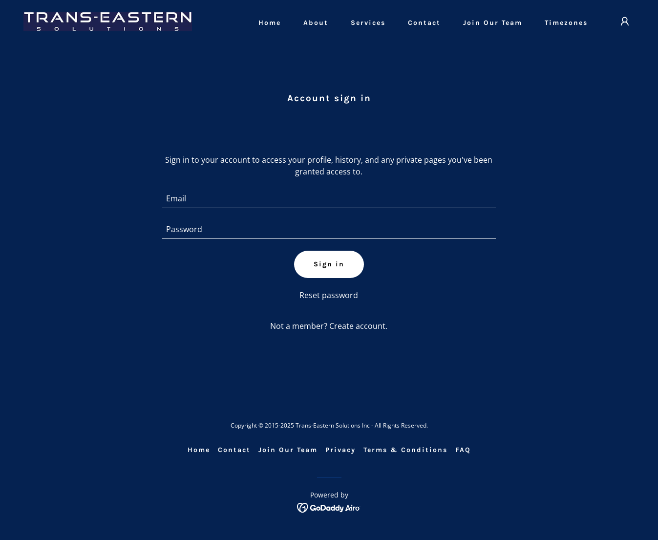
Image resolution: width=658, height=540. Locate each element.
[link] (107, 20)
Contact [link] (424, 23)
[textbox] (329, 198)
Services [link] (368, 23)
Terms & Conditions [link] (405, 450)
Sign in (329, 264)
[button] (625, 21)
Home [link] (269, 23)
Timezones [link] (566, 23)
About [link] (315, 23)
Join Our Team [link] (492, 23)
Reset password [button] (328, 295)
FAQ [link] (463, 450)
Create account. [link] (358, 326)
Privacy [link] (340, 450)
